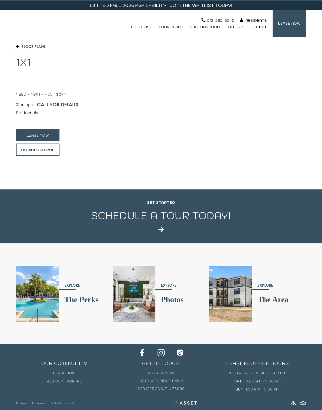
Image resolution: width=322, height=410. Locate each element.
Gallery (234, 27)
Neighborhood (204, 27)
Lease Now (38, 135)
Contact (258, 27)
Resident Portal (64, 381)
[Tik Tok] (180, 352)
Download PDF (38, 150)
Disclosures (38, 403)
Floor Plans (170, 27)
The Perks (140, 27)
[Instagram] (161, 352)
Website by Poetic (63, 403)
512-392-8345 (161, 373)
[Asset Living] (185, 403)
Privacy (21, 403)
